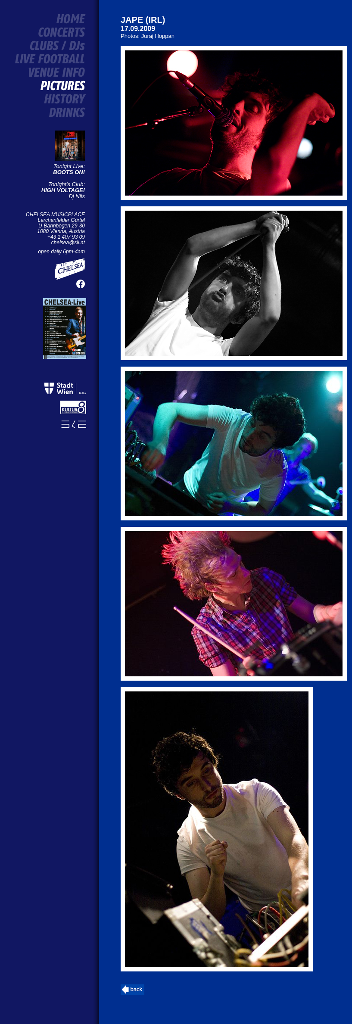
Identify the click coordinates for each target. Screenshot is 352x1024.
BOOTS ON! (69, 172)
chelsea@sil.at (68, 243)
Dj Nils (63, 193)
